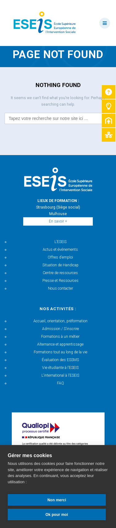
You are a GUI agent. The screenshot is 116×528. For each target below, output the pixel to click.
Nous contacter (60, 288)
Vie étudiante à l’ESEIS (60, 367)
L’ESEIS (60, 242)
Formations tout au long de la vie (60, 352)
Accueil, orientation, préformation (60, 321)
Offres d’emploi (60, 257)
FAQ (60, 383)
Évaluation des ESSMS (60, 360)
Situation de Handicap (60, 265)
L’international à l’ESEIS (60, 375)
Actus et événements (60, 249)
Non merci (56, 500)
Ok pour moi (56, 514)
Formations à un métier (60, 336)
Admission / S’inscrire (60, 329)
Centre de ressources (60, 273)
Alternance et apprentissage (60, 344)
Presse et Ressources (60, 280)
